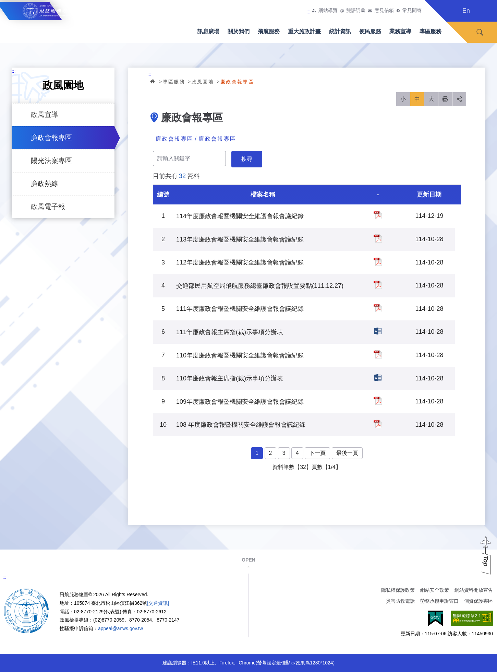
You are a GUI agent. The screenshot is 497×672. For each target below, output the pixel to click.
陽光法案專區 (51, 160)
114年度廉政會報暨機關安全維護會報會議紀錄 (377, 215)
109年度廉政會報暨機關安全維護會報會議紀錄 (377, 400)
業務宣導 (400, 31)
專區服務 (430, 31)
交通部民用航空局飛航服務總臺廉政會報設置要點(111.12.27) (377, 284)
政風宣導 (44, 114)
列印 (445, 99)
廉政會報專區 (51, 137)
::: (308, 11)
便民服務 (370, 31)
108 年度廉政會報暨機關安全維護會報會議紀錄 (377, 424)
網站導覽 (328, 10)
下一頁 (317, 453)
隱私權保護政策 (398, 590)
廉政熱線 (44, 183)
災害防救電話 (400, 601)
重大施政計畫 (304, 31)
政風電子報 (48, 206)
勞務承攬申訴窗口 (439, 601)
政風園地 (203, 81)
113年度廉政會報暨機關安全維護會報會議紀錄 (377, 238)
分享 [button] (459, 99)
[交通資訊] (158, 603)
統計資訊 (340, 31)
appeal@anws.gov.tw (120, 628)
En (466, 10)
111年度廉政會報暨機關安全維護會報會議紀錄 (377, 308)
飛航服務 (269, 31)
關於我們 (239, 31)
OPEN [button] (248, 560)
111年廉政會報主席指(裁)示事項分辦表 (377, 331)
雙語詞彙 (355, 10)
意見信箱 (384, 10)
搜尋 (480, 32)
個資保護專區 (478, 601)
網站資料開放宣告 (473, 590)
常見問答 (412, 10)
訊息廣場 (208, 31)
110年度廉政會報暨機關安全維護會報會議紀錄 (377, 354)
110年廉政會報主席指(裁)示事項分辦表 (377, 377)
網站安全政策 (434, 590)
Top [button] (485, 561)
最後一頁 (347, 453)
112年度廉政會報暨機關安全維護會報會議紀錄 (377, 261)
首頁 (153, 81)
